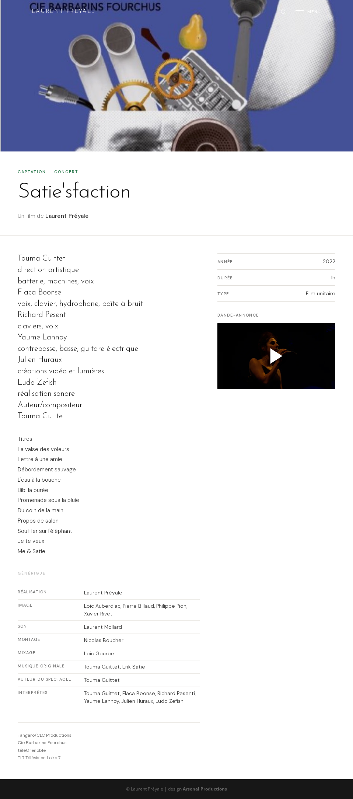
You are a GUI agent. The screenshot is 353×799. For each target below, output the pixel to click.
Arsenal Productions (205, 789)
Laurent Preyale (63, 11)
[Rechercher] (283, 12)
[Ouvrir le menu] (308, 11)
